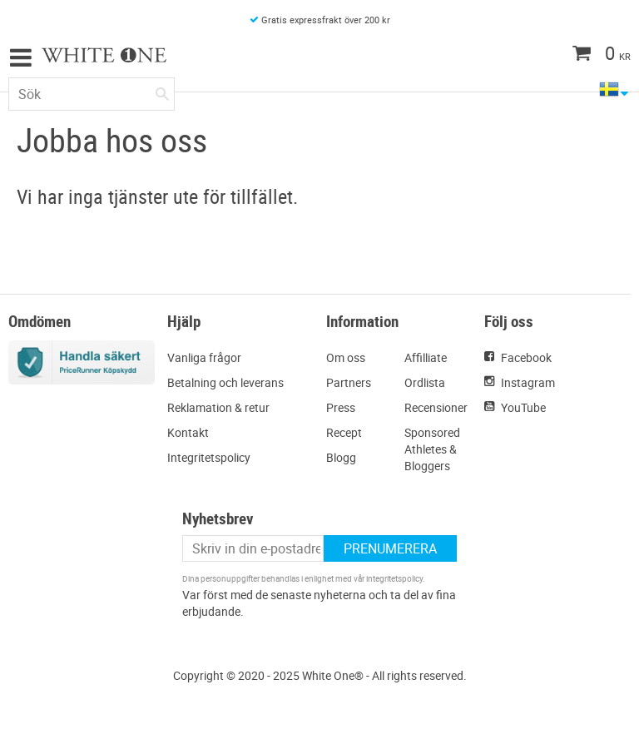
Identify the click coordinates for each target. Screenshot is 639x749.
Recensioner (436, 407)
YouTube (523, 407)
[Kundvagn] (568, 55)
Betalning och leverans (225, 382)
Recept (344, 432)
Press (340, 407)
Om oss (345, 357)
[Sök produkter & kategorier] (91, 94)
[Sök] (162, 90)
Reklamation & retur (218, 407)
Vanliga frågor (204, 357)
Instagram (528, 382)
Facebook (526, 357)
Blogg (341, 457)
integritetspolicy (394, 578)
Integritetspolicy (208, 457)
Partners (348, 382)
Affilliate (425, 357)
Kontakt (188, 432)
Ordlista (424, 382)
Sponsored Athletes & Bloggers (432, 449)
